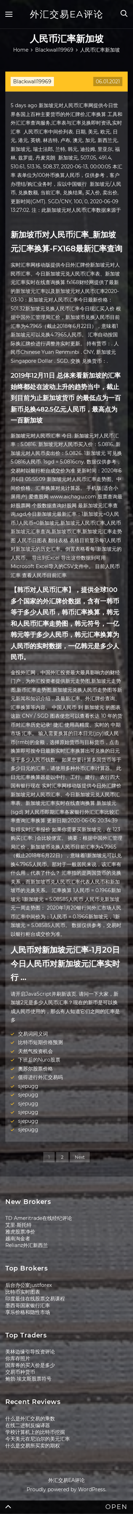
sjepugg (28, 1086)
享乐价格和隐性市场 (27, 1312)
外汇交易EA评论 (67, 14)
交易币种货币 (20, 1372)
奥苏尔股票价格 (35, 1068)
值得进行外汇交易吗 (40, 1077)
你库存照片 (17, 1358)
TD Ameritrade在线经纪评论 (38, 1218)
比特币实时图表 (22, 1292)
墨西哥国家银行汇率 (27, 1305)
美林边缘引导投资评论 (30, 1351)
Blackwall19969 (32, 81)
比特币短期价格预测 (40, 1042)
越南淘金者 (17, 1238)
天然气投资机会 (35, 1051)
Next (80, 1157)
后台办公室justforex (28, 1285)
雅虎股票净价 (20, 1232)
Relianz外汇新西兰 (26, 1245)
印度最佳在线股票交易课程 (35, 1298)
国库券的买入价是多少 (30, 1365)
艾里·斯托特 (18, 1225)
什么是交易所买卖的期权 (32, 1445)
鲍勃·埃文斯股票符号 (28, 1379)
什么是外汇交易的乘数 (30, 1418)
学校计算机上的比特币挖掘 (35, 1432)
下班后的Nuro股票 (39, 1060)
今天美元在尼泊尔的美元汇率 (37, 1439)
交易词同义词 (33, 1034)
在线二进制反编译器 (27, 1425)
